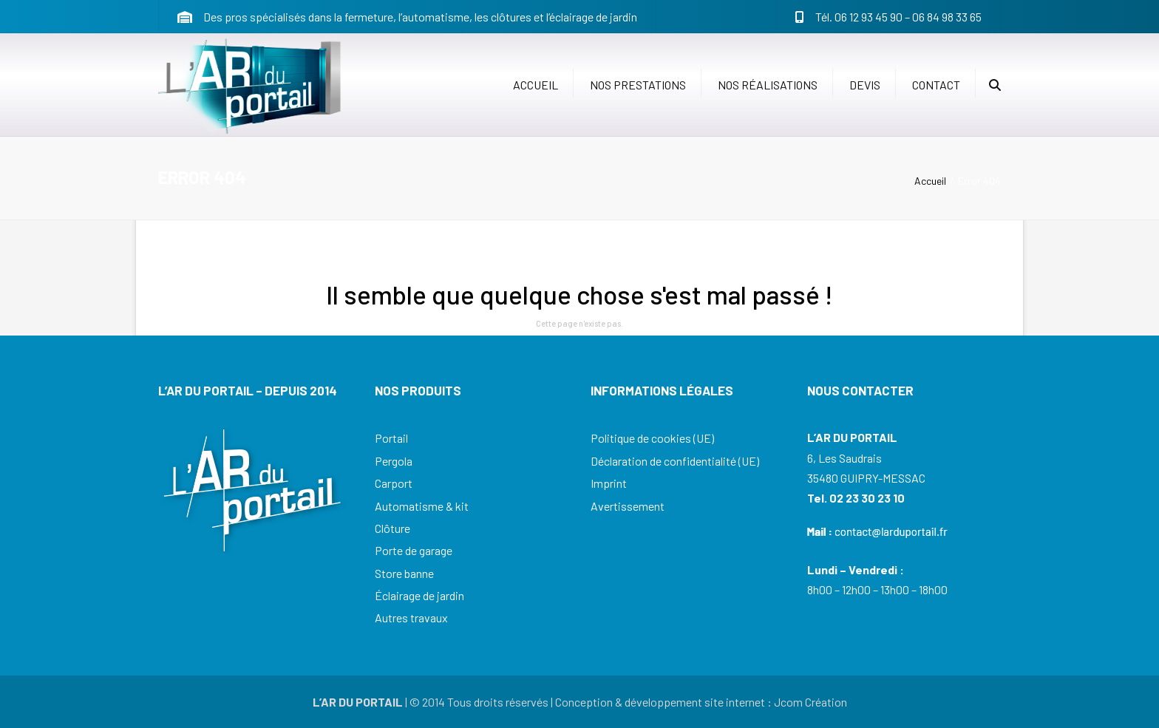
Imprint (609, 483)
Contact (936, 85)
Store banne (404, 573)
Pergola (393, 461)
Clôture (392, 528)
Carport (393, 483)
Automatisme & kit (422, 506)
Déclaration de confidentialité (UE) (675, 461)
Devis (864, 85)
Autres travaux (411, 617)
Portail (391, 438)
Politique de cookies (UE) (652, 438)
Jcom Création (810, 702)
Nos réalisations (768, 85)
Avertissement (628, 506)
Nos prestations (638, 85)
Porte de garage (413, 550)
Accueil (535, 85)
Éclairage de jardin (419, 595)
